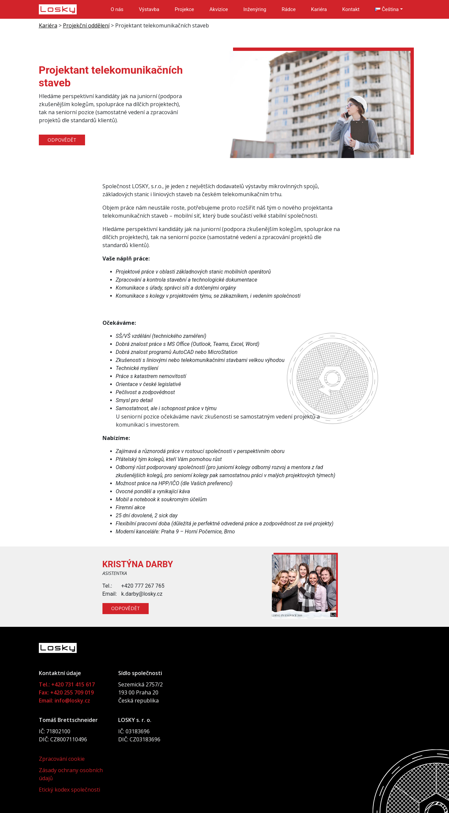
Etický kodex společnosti (69, 789)
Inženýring (254, 9)
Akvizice (219, 9)
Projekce (184, 9)
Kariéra (319, 9)
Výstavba (149, 9)
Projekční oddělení (86, 25)
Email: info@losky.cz (64, 700)
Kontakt (351, 9)
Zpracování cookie (62, 758)
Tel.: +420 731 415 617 (67, 684)
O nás (116, 9)
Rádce (289, 9)
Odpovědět (62, 140)
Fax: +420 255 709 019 (66, 692)
